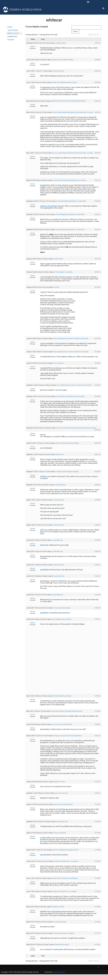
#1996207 (98, 525)
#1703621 (98, 945)
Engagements (12, 36)
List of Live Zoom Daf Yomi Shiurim (62, 725)
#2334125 (98, 43)
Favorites (10, 40)
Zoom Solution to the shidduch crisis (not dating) (70, 397)
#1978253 (98, 696)
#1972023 (98, 711)
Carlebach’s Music (61, 43)
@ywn (47, 884)
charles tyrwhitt (58, 259)
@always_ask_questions (48, 207)
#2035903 (98, 430)
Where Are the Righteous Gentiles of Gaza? (65, 83)
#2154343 (98, 339)
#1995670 (98, 576)
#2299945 (98, 60)
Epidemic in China (60, 782)
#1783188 (98, 822)
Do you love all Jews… (62, 793)
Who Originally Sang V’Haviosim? (61, 620)
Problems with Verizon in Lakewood (64, 934)
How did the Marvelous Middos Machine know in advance (69, 181)
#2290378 (98, 83)
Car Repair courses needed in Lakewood (67, 472)
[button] (88, 1)
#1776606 (98, 833)
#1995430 (98, 595)
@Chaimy (43, 477)
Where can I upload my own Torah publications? (67, 736)
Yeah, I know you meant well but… (63, 805)
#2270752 (98, 181)
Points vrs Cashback (60, 833)
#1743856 (98, 862)
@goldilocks (44, 613)
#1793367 (98, 805)
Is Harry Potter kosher (60, 922)
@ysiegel (43, 186)
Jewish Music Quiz (59, 71)
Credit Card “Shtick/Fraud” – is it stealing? (66, 862)
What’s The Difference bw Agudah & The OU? (65, 850)
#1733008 (98, 907)
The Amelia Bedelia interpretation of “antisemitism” (71, 202)
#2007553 (98, 455)
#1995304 (98, 608)
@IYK (42, 530)
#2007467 (98, 472)
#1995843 (98, 541)
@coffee (43, 838)
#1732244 (98, 922)
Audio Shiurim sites (62, 822)
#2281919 (98, 113)
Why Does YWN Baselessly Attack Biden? (67, 444)
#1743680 (98, 879)
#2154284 (98, 352)
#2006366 (98, 485)
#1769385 (98, 850)
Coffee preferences (60, 485)
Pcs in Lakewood (58, 363)
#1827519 (98, 782)
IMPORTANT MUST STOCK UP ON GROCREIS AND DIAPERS (68, 101)
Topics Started (12, 30)
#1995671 (98, 565)
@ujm (42, 118)
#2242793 (98, 215)
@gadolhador (44, 570)
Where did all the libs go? (62, 945)
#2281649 (98, 153)
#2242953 (98, 202)
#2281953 (98, 101)
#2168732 (98, 272)
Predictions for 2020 (58, 907)
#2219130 (98, 259)
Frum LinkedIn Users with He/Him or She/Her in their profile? (71, 339)
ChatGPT (56, 288)
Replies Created (13, 33)
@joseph (43, 855)
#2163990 (98, 288)
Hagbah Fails (60, 455)
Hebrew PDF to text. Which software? (62, 60)
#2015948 (98, 444)
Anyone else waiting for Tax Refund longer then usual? (67, 711)
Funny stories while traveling (62, 608)
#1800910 (98, 793)
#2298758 (98, 71)
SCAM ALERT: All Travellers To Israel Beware (65, 879)
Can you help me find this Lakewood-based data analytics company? (77, 428)
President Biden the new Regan (62, 696)
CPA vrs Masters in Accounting (63, 272)
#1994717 (98, 620)
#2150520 (98, 386)
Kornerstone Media (59, 973)
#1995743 (98, 552)
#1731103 (98, 934)
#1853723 (98, 736)
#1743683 (98, 892)
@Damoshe (44, 546)
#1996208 (98, 500)
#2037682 (98, 397)
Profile (9, 27)
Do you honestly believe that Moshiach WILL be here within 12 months (73, 113)
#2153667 (98, 363)
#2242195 (98, 230)
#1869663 (98, 725)
